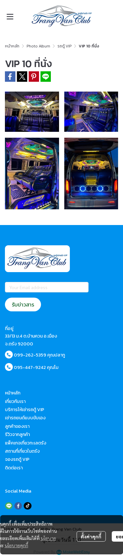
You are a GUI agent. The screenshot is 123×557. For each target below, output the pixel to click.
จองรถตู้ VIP (17, 459)
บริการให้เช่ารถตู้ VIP (24, 409)
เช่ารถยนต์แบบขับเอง (25, 417)
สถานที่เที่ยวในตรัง (22, 451)
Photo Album (38, 46)
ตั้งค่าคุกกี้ (91, 536)
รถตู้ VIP (64, 46)
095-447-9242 (30, 367)
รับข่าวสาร (23, 304)
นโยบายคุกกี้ (16, 545)
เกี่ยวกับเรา (15, 401)
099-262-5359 (30, 355)
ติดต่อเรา (14, 467)
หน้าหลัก (12, 46)
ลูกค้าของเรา (17, 426)
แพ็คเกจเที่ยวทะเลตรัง (25, 443)
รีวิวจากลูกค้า (17, 434)
